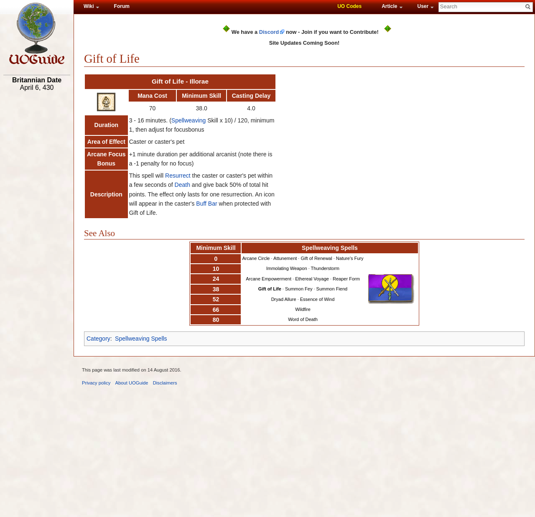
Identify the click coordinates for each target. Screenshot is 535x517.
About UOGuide (131, 382)
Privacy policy (96, 382)
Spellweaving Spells (141, 338)
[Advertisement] (36, 224)
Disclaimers (165, 382)
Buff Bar (206, 203)
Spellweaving (188, 120)
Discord (269, 32)
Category (98, 338)
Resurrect (178, 175)
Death (182, 184)
